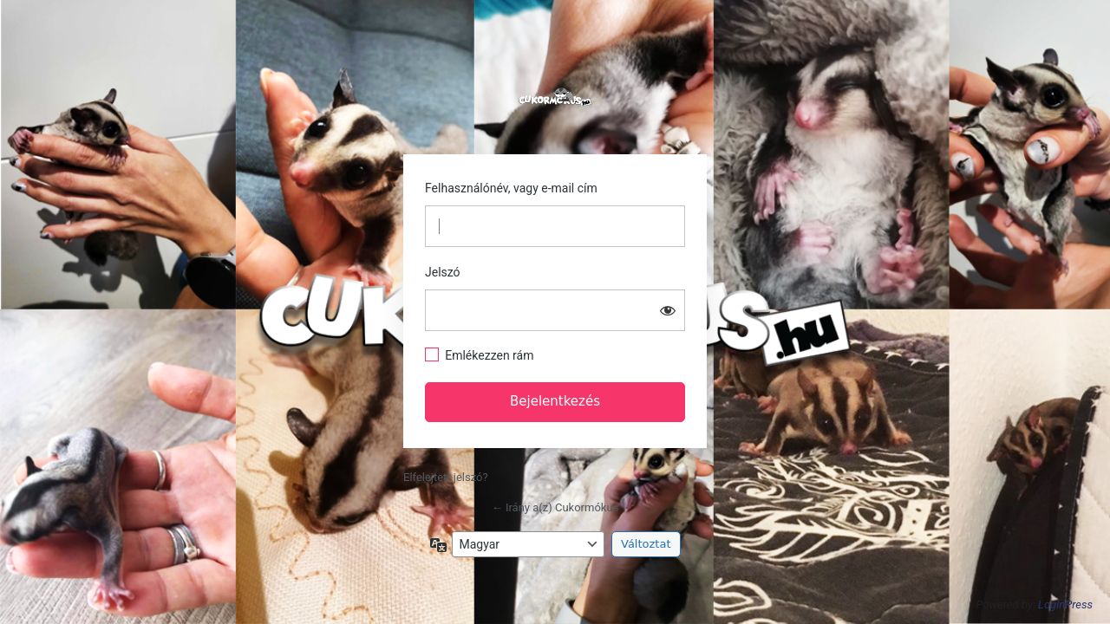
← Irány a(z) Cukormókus (555, 507)
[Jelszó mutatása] (667, 310)
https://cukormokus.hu (555, 97)
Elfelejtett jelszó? (445, 477)
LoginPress (1065, 604)
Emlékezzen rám (489, 355)
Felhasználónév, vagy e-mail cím (511, 188)
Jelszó (442, 272)
